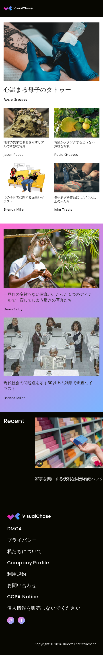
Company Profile (28, 562)
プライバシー (22, 540)
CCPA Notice (22, 596)
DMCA (14, 528)
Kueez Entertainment (79, 644)
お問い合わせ (22, 585)
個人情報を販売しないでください (44, 608)
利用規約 (16, 574)
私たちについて (24, 551)
